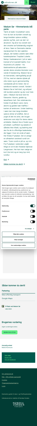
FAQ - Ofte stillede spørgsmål (11, 377)
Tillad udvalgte (18, 239)
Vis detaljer (28, 228)
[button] (33, 2)
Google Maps (7, 298)
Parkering (5, 291)
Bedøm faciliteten (10, 332)
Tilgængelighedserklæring (10, 383)
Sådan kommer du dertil (14, 164)
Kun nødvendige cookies (18, 245)
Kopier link (8, 357)
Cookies (4, 380)
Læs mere (8, 309)
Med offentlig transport (11, 295)
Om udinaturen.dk (7, 374)
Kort (6, 160)
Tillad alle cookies (18, 234)
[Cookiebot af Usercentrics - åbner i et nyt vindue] (27, 179)
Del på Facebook (10, 359)
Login (3, 386)
